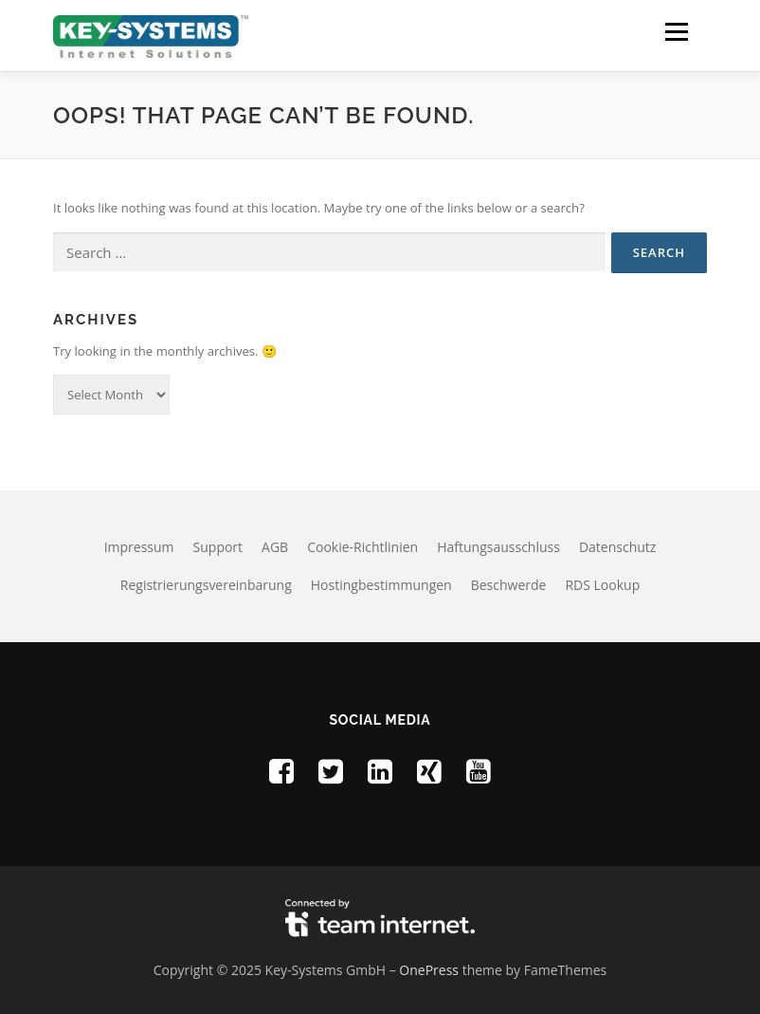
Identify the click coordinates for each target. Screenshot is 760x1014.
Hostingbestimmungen (381, 585)
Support (218, 547)
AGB (275, 547)
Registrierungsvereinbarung (206, 585)
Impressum (139, 547)
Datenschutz (617, 547)
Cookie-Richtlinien (362, 547)
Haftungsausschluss (498, 547)
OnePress (429, 970)
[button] (676, 31)
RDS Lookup (602, 585)
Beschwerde (509, 585)
